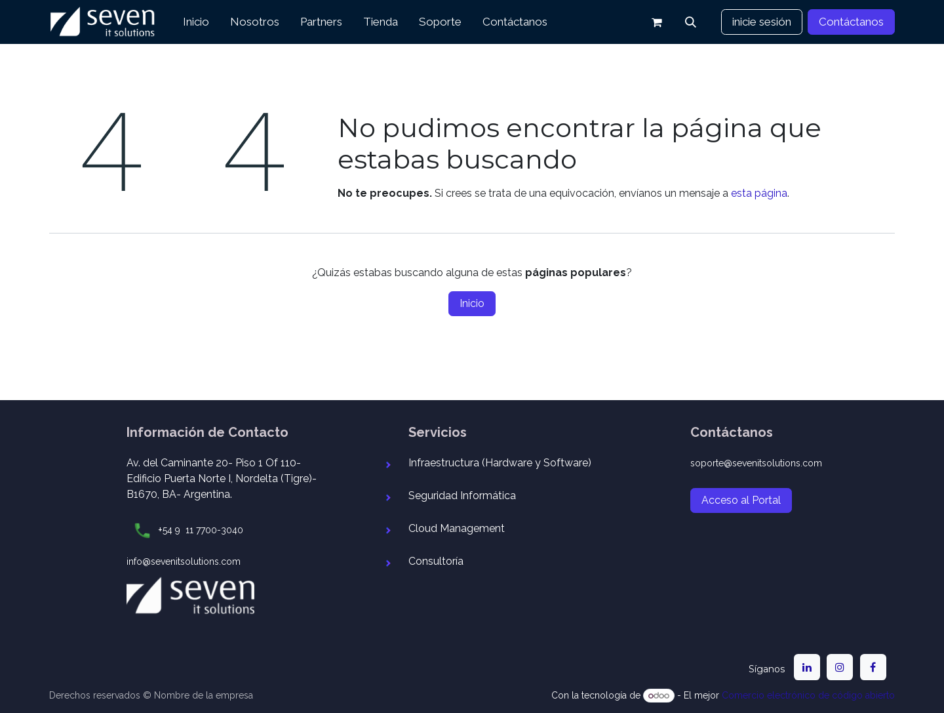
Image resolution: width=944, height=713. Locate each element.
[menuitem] (196, 22)
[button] (691, 22)
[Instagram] (840, 667)
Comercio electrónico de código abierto (808, 695)
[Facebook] (873, 667)
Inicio (472, 303)
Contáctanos (851, 21)
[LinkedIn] (807, 667)
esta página (759, 193)
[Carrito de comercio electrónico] (656, 22)
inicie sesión (761, 21)
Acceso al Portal (741, 500)
